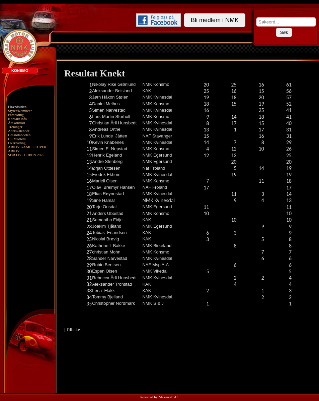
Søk (284, 32)
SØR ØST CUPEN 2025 (26, 155)
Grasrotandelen (19, 135)
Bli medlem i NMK (215, 20)
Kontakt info (17, 119)
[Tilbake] (73, 329)
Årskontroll (16, 123)
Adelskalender (18, 131)
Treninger (15, 127)
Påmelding (16, 115)
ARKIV (14, 151)
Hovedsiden (17, 107)
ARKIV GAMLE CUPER (27, 147)
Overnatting (17, 143)
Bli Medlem (17, 139)
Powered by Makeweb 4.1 (159, 397)
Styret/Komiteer (20, 111)
